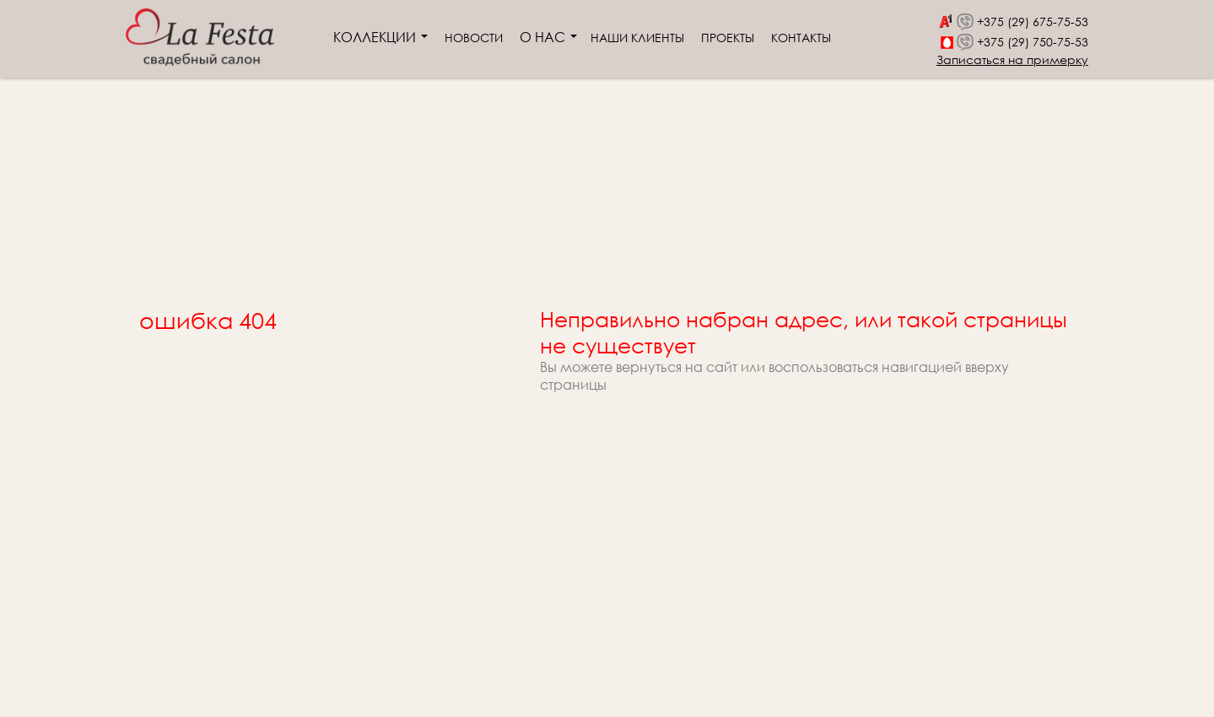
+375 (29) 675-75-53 (1032, 21)
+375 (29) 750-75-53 (1032, 42)
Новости (474, 38)
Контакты (801, 38)
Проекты (727, 38)
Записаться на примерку (1012, 59)
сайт (721, 366)
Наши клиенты (637, 38)
